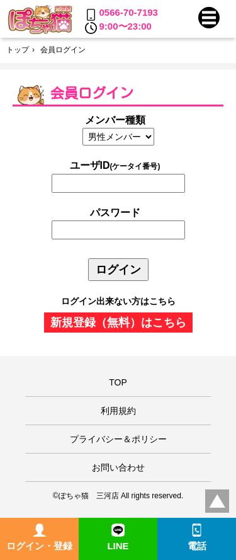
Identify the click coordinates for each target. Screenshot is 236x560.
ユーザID (115, 165)
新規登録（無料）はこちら (118, 322)
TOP (118, 382)
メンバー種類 (115, 120)
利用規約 (118, 411)
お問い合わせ (118, 467)
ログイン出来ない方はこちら (118, 301)
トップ (17, 49)
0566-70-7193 (121, 13)
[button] (209, 17)
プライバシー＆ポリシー (118, 439)
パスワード (115, 212)
